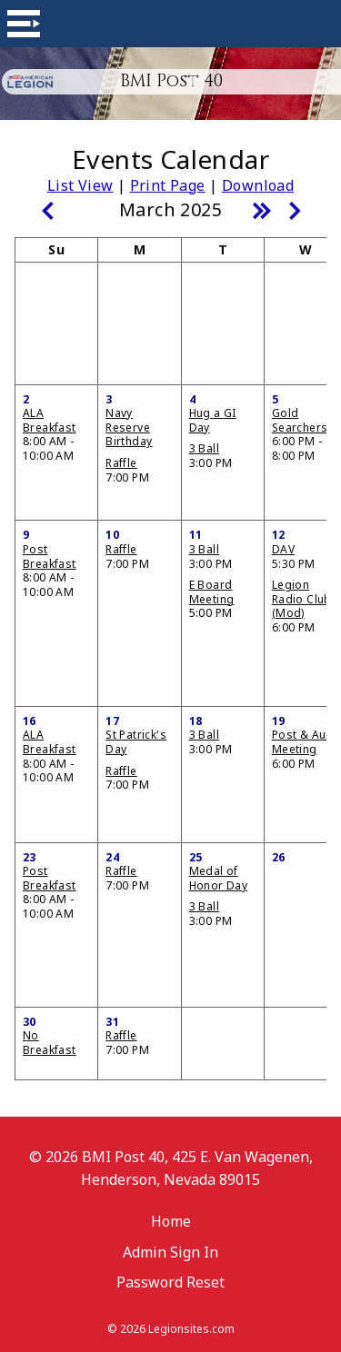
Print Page (168, 185)
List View (80, 185)
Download (258, 185)
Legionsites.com (191, 1329)
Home (171, 1221)
